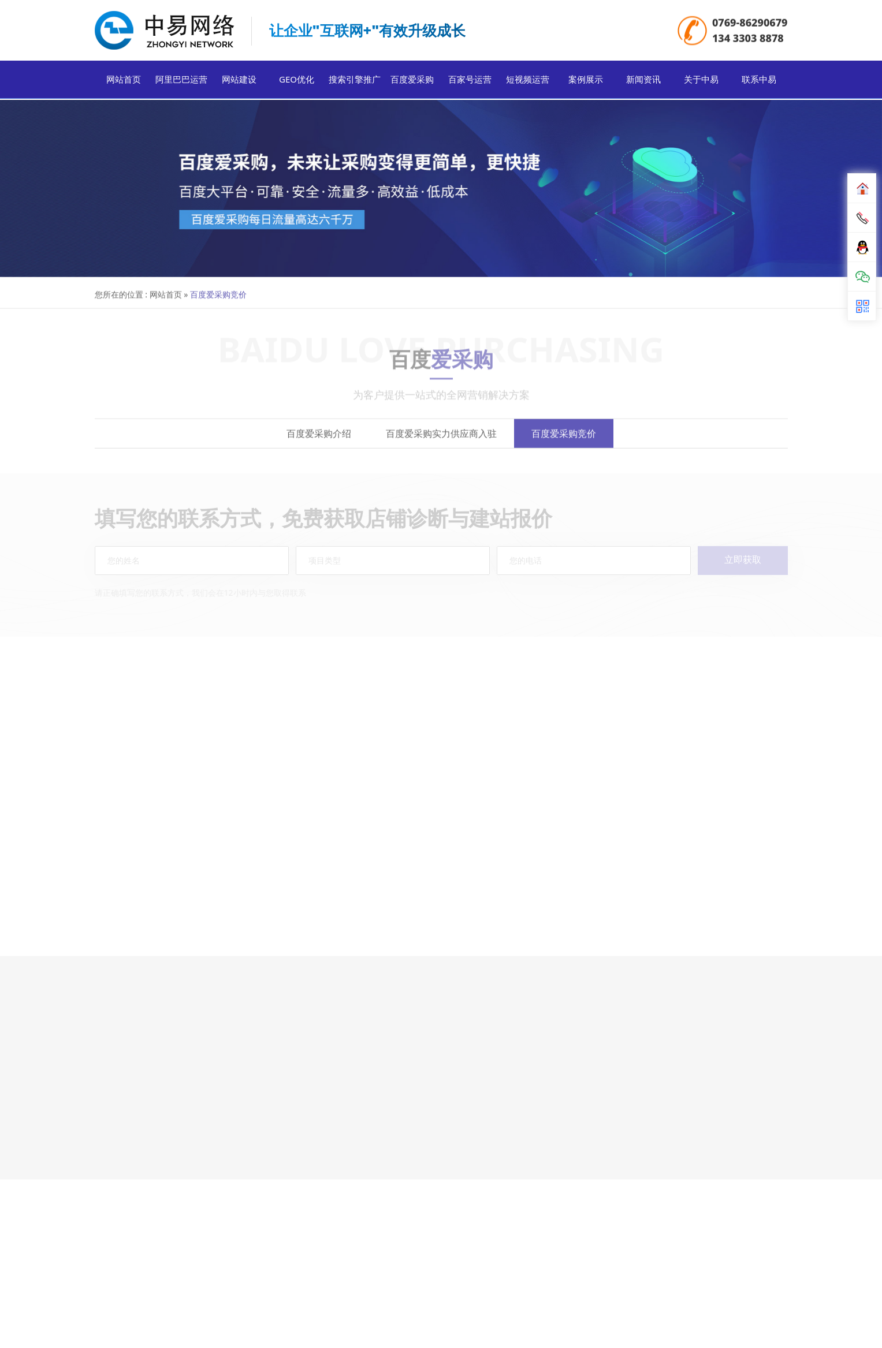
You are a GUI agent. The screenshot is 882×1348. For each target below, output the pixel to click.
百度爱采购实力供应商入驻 (441, 442)
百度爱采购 (412, 82)
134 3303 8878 (748, 39)
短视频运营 (527, 82)
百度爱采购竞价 (563, 442)
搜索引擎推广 (355, 82)
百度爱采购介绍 (318, 442)
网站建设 (239, 82)
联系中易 (759, 82)
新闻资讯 (643, 82)
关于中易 (701, 82)
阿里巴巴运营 (181, 82)
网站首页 (123, 82)
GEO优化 (296, 82)
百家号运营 (470, 82)
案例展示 (585, 82)
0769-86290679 (750, 23)
